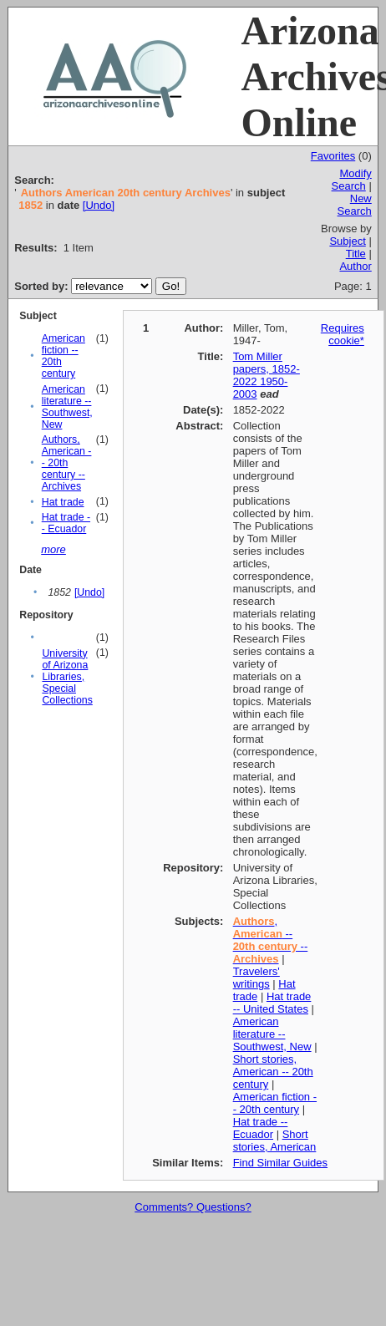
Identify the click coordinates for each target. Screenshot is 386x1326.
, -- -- (270, 940)
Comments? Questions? (193, 1207)
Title (356, 253)
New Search (355, 204)
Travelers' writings (256, 977)
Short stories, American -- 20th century (273, 1071)
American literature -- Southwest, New (67, 407)
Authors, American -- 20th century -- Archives (67, 463)
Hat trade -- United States (272, 1002)
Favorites (333, 156)
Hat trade (63, 502)
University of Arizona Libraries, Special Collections (67, 677)
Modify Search (352, 179)
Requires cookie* (342, 334)
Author (355, 266)
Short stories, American (275, 1140)
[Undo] (98, 205)
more (53, 549)
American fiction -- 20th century (275, 1102)
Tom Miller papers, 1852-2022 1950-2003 (266, 375)
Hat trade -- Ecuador (66, 523)
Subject (347, 241)
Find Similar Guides (280, 1162)
